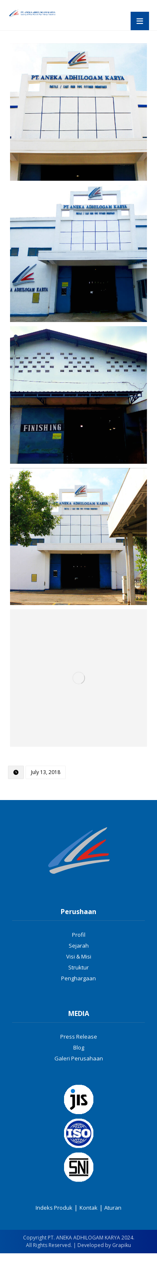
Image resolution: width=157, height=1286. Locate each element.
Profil (78, 934)
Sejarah (79, 945)
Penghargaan (78, 978)
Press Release (78, 1036)
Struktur (78, 967)
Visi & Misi (78, 956)
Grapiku (121, 1245)
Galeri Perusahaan (78, 1058)
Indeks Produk (54, 1207)
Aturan (112, 1207)
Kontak (89, 1207)
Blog (78, 1047)
